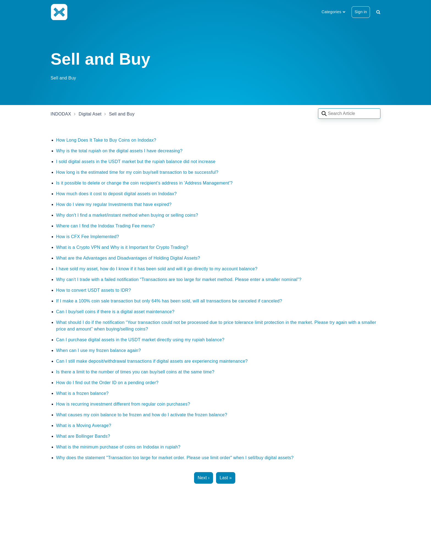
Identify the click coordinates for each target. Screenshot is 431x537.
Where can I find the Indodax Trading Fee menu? (105, 226)
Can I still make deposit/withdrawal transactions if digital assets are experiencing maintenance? (152, 361)
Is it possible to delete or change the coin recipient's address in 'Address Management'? (144, 183)
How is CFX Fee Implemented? (87, 236)
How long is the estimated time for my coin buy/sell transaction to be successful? (137, 172)
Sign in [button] (361, 12)
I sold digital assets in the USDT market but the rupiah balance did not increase (136, 161)
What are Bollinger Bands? (83, 436)
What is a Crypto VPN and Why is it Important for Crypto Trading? (122, 247)
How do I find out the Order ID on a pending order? (107, 382)
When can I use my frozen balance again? (98, 350)
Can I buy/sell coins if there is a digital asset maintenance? (115, 311)
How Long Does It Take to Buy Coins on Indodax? (106, 140)
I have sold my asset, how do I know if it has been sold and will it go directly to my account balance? (157, 268)
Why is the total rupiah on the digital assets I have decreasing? (119, 150)
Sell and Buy (122, 114)
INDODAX (61, 114)
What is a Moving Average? (83, 425)
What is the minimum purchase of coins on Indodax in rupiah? (118, 447)
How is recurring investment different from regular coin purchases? (123, 404)
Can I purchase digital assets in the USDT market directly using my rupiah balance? (140, 339)
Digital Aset (90, 114)
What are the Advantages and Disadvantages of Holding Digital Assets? (128, 258)
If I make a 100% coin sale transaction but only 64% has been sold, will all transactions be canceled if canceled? (169, 301)
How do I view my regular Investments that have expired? (114, 204)
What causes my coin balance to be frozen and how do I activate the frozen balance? (141, 414)
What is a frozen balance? (82, 393)
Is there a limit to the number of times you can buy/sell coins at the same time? (135, 372)
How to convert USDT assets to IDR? (93, 290)
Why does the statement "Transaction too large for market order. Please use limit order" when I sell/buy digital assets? (175, 457)
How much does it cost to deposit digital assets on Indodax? (116, 193)
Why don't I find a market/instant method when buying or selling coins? (127, 215)
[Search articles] (349, 113)
